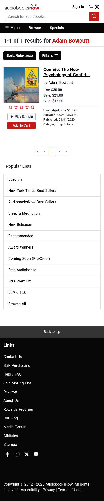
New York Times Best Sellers (32, 190)
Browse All (17, 304)
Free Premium (19, 281)
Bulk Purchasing (16, 365)
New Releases (20, 224)
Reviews (10, 392)
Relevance (19, 55)
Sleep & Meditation (24, 213)
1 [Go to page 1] (52, 151)
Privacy (49, 490)
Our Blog (10, 418)
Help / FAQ (12, 374)
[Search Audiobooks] (94, 16)
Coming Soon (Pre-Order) (29, 258)
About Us (11, 400)
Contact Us (12, 357)
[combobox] (52, 16)
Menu (12, 27)
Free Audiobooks (22, 270)
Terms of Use (69, 490)
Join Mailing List (17, 383)
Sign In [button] (78, 7)
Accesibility (30, 490)
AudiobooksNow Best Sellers (32, 202)
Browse (35, 28)
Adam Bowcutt (60, 82)
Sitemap (10, 444)
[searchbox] (47, 16)
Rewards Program (18, 409)
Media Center (14, 427)
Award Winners (20, 247)
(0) (94, 6)
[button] (14, 28)
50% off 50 (17, 292)
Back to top (52, 332)
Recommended (20, 236)
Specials (57, 28)
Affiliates (10, 436)
